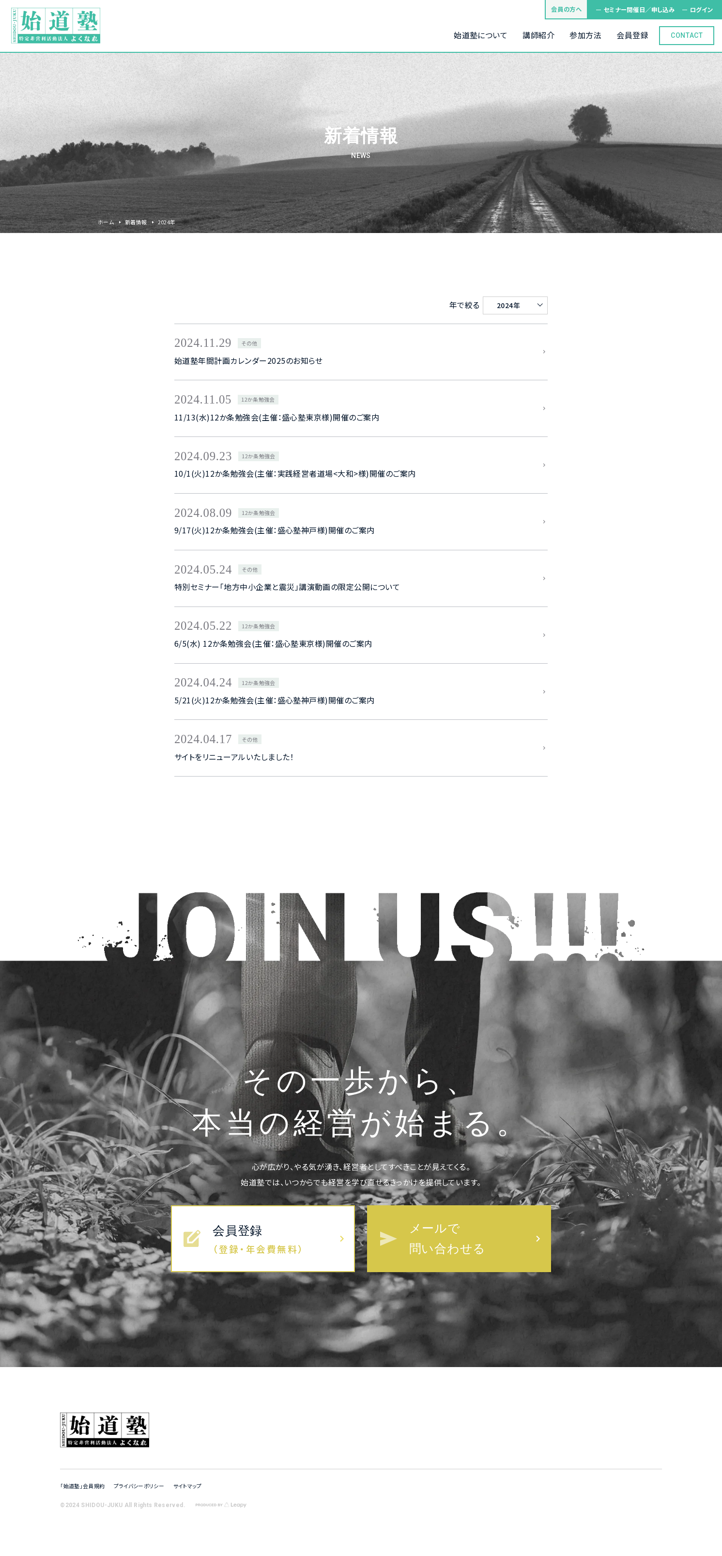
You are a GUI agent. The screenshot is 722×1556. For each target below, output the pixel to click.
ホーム (106, 222)
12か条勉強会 (258, 399)
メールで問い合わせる (447, 1238)
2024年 (508, 305)
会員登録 (237, 1230)
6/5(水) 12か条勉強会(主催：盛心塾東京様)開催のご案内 (273, 643)
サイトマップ (187, 1486)
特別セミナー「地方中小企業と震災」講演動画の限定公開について (287, 586)
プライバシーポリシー (139, 1486)
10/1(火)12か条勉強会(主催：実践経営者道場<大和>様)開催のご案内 (295, 473)
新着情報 (136, 222)
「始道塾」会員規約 (82, 1486)
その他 (249, 343)
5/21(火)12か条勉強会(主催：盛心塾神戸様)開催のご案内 (274, 700)
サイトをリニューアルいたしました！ (234, 756)
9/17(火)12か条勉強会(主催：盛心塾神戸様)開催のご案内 (274, 530)
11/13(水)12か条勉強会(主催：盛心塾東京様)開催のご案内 (276, 417)
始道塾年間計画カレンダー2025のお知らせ (248, 360)
